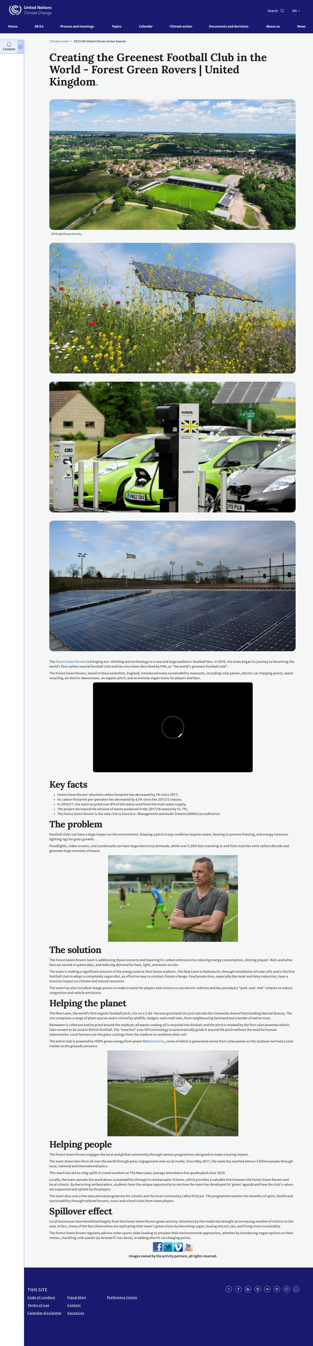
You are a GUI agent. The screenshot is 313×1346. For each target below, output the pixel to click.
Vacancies (75, 1313)
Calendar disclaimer (45, 1313)
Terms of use (38, 1305)
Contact (74, 1305)
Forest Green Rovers (71, 662)
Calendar (146, 26)
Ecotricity (157, 1041)
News (301, 26)
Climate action (181, 26)
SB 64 (39, 26)
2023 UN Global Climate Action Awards (99, 41)
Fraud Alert (76, 1297)
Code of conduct (41, 1297)
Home (13, 26)
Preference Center (122, 1297)
